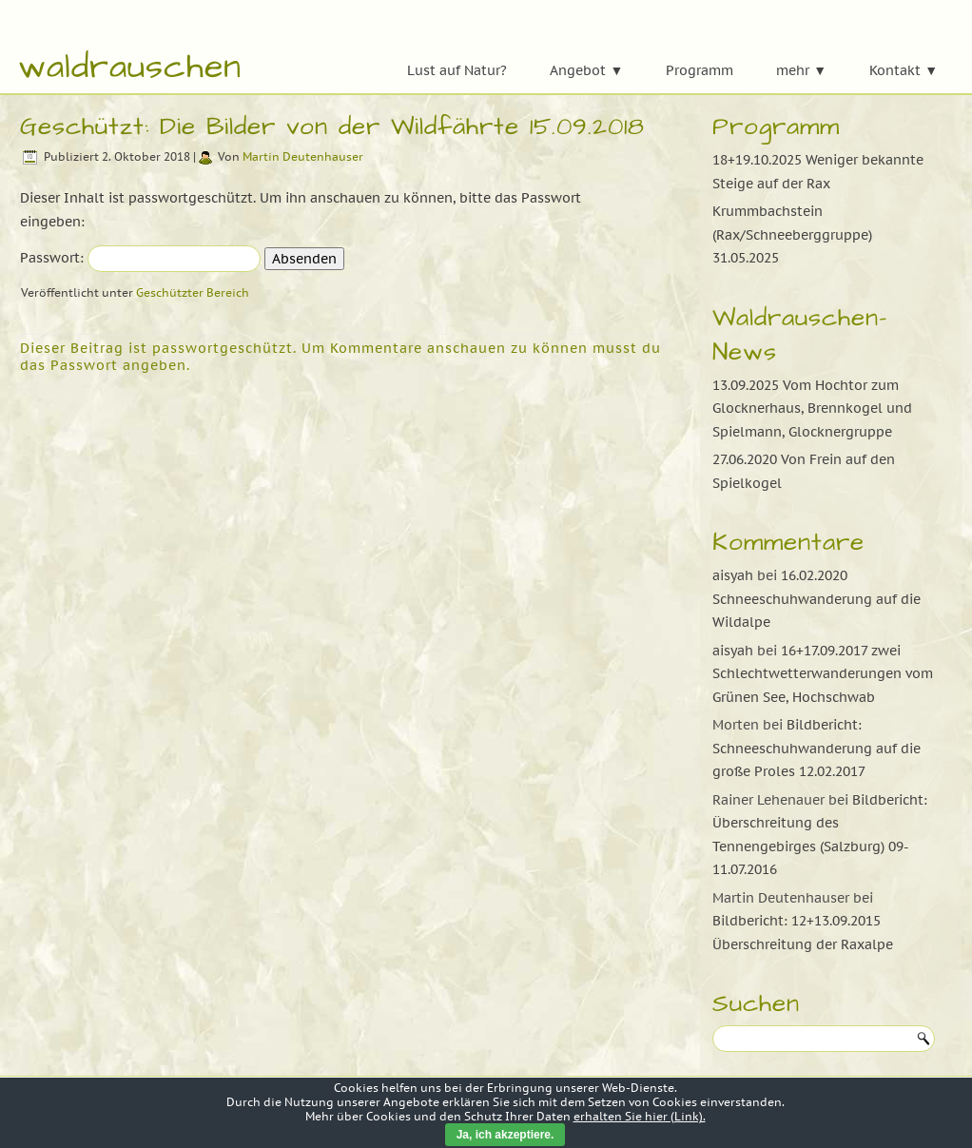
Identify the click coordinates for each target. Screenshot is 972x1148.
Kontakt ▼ (903, 70)
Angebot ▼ (586, 70)
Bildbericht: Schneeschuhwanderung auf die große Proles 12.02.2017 (816, 748)
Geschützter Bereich (192, 292)
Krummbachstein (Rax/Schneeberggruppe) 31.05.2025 (792, 234)
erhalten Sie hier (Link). (639, 1116)
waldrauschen (130, 67)
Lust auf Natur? (457, 70)
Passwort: (140, 257)
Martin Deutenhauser (303, 156)
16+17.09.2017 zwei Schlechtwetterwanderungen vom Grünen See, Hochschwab (822, 674)
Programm (699, 70)
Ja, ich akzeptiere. (505, 1134)
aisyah (732, 575)
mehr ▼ (801, 70)
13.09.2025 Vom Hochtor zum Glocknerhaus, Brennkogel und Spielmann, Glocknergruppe (812, 408)
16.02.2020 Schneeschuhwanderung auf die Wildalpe (816, 599)
